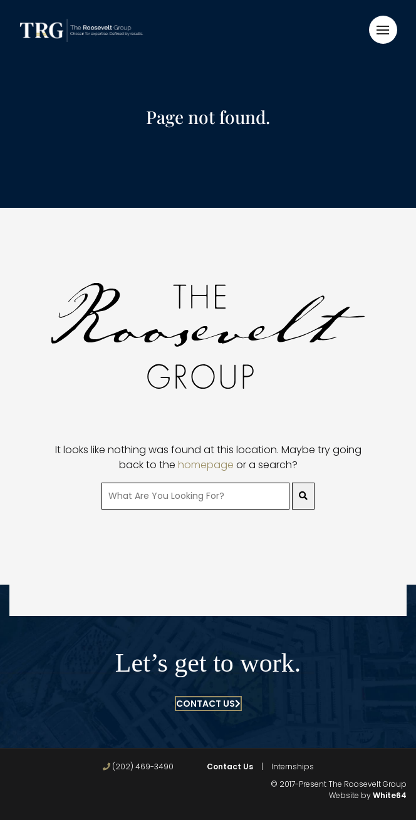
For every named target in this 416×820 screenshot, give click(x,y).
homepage (206, 465)
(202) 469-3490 (138, 766)
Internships (292, 766)
